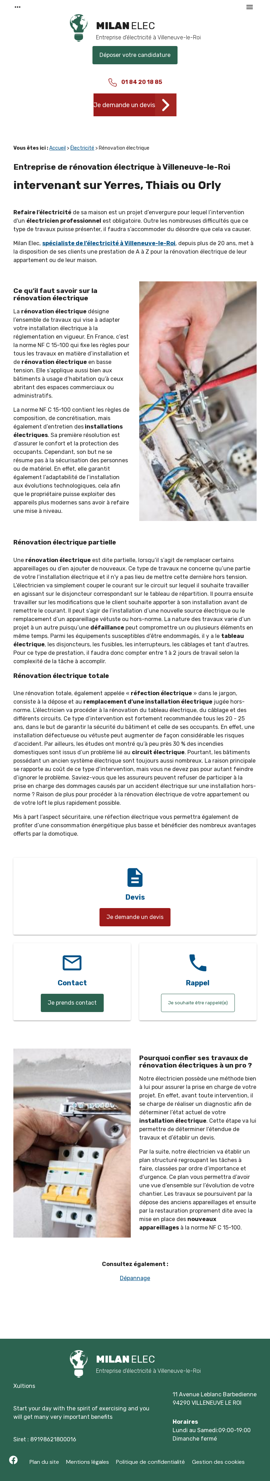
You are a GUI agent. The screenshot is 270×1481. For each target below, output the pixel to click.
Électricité (82, 148)
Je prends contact (72, 1002)
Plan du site (44, 1462)
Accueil (57, 148)
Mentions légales (87, 1462)
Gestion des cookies (218, 1462)
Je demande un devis (124, 105)
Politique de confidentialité (150, 1462)
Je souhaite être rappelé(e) (198, 1002)
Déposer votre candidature (135, 55)
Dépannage (135, 1278)
